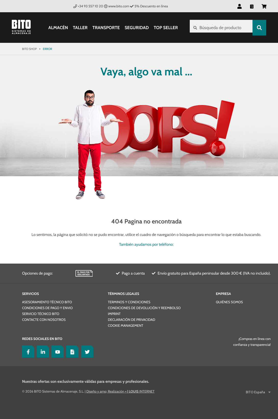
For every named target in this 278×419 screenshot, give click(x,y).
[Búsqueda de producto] (220, 27)
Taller (79, 27)
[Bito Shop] (24, 27)
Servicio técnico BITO (40, 314)
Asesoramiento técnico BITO (47, 302)
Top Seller (165, 27)
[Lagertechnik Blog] (71, 351)
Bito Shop (29, 49)
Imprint (114, 314)
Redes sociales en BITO (42, 339)
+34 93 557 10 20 (88, 6)
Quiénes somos (229, 302)
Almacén (57, 27)
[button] (239, 6)
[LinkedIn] (42, 351)
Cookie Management (125, 325)
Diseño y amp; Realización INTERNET (120, 391)
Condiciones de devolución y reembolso (144, 308)
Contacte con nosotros (44, 319)
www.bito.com (116, 6)
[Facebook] (27, 351)
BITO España (256, 392)
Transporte (105, 27)
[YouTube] (56, 351)
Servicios (30, 293)
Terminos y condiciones (129, 302)
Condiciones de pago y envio (47, 308)
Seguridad (136, 27)
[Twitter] (86, 351)
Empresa (223, 293)
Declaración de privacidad (131, 319)
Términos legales (123, 293)
